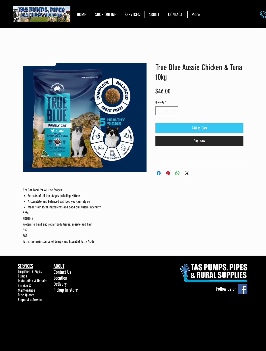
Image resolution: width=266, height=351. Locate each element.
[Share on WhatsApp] (177, 173)
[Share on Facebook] (159, 173)
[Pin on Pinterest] (168, 173)
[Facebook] (242, 289)
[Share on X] (187, 173)
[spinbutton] (167, 111)
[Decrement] (159, 111)
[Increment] (174, 111)
